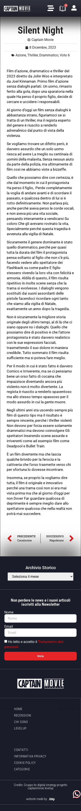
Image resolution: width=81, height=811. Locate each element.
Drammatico (48, 55)
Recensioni (22, 715)
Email (8, 626)
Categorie (22, 769)
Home (18, 709)
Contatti (21, 750)
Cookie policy (25, 763)
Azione (21, 55)
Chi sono (21, 722)
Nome (8, 612)
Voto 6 (65, 55)
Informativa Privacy (30, 756)
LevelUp (20, 728)
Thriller (32, 55)
